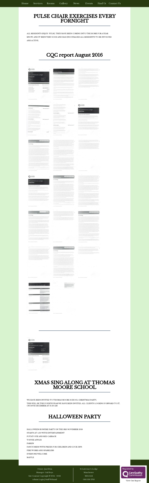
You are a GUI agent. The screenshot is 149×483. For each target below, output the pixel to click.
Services (37, 3)
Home (25, 3)
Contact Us (115, 3)
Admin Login (38, 479)
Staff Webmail (51, 479)
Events (89, 3)
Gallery (63, 3)
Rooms (50, 3)
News (76, 3)
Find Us (102, 3)
